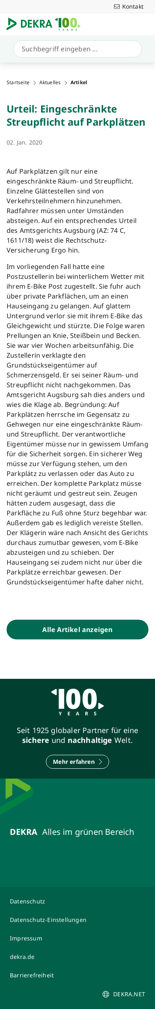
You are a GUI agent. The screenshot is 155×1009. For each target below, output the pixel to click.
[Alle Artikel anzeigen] (77, 629)
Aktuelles (50, 82)
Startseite (18, 82)
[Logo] (47, 24)
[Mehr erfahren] (77, 762)
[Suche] (76, 48)
